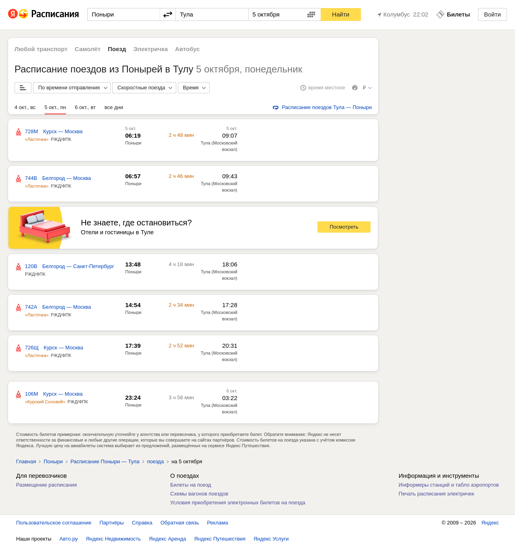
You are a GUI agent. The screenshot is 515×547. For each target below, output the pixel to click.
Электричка (150, 48)
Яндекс (490, 523)
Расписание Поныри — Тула (104, 461)
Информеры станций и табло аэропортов (449, 485)
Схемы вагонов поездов (199, 494)
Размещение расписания (46, 485)
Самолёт (88, 48)
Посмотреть (344, 227)
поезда (155, 461)
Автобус (187, 48)
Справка (142, 523)
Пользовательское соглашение (53, 523)
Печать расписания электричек (436, 494)
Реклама (217, 523)
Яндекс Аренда (167, 539)
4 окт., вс (25, 107)
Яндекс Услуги (270, 539)
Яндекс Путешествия (220, 539)
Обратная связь (180, 523)
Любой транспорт (41, 48)
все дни (114, 107)
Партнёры (111, 523)
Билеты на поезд (190, 485)
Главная (26, 461)
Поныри (133, 142)
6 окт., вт (85, 107)
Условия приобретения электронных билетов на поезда (237, 503)
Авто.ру (69, 539)
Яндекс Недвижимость (113, 539)
